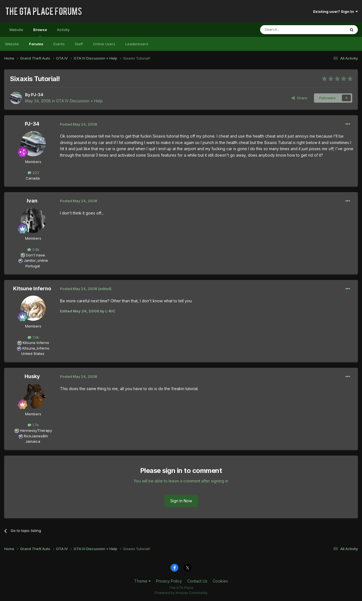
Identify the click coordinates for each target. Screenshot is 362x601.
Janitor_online (36, 260)
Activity (63, 29)
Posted (78, 124)
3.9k (33, 249)
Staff (79, 44)
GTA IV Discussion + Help (79, 100)
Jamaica (32, 441)
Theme (142, 581)
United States (32, 353)
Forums (36, 44)
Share (299, 98)
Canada (33, 178)
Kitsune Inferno (32, 288)
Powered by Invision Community (181, 593)
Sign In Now (181, 500)
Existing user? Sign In (335, 11)
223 (33, 172)
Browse (40, 32)
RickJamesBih (36, 436)
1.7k (33, 425)
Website (16, 29)
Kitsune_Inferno (35, 348)
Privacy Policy (169, 581)
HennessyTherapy (36, 430)
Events (59, 44)
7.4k (33, 337)
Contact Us (197, 581)
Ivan (32, 201)
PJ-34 (37, 94)
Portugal (32, 266)
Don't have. (36, 255)
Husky (32, 376)
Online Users (104, 44)
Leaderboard (136, 44)
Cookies (220, 581)
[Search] (288, 29)
